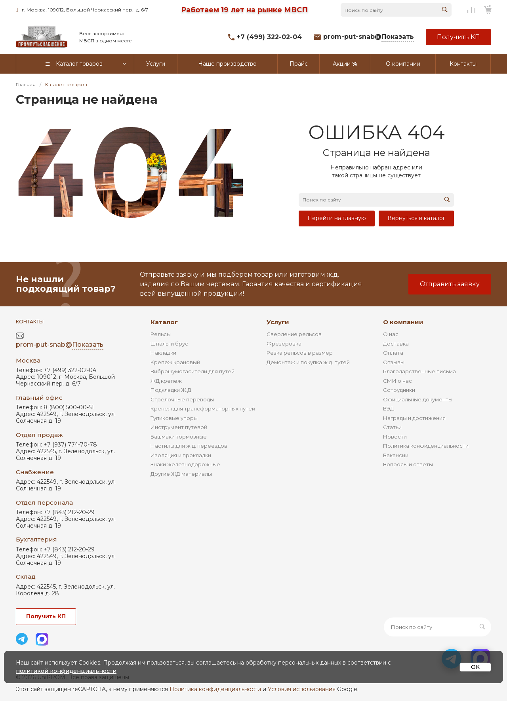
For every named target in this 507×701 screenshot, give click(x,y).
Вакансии (395, 455)
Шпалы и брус (169, 343)
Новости (395, 436)
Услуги (278, 322)
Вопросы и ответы (408, 464)
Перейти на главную (336, 218)
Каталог (164, 322)
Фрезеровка (284, 343)
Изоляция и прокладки (181, 455)
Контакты (30, 322)
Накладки (163, 353)
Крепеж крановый (175, 362)
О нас (390, 334)
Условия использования (301, 689)
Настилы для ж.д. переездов (189, 446)
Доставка (396, 343)
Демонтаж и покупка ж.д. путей (308, 362)
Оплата (393, 353)
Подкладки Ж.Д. (172, 390)
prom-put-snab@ (368, 37)
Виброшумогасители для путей (192, 371)
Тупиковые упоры (174, 418)
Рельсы (161, 334)
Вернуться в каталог (416, 218)
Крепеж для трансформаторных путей (203, 408)
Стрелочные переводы (182, 399)
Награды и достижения (414, 418)
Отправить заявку (450, 284)
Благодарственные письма (419, 371)
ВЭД (388, 408)
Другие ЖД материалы (181, 474)
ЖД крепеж (166, 381)
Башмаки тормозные (179, 436)
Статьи (392, 427)
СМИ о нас (397, 381)
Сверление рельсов (294, 334)
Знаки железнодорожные (185, 464)
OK (475, 667)
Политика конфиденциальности (426, 446)
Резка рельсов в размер (300, 353)
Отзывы (393, 362)
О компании (403, 322)
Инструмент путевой (179, 427)
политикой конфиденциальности (66, 670)
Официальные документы (417, 399)
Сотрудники (399, 390)
